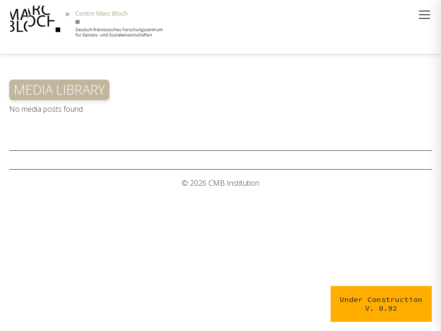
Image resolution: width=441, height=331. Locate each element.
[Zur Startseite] (86, 22)
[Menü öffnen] (424, 15)
